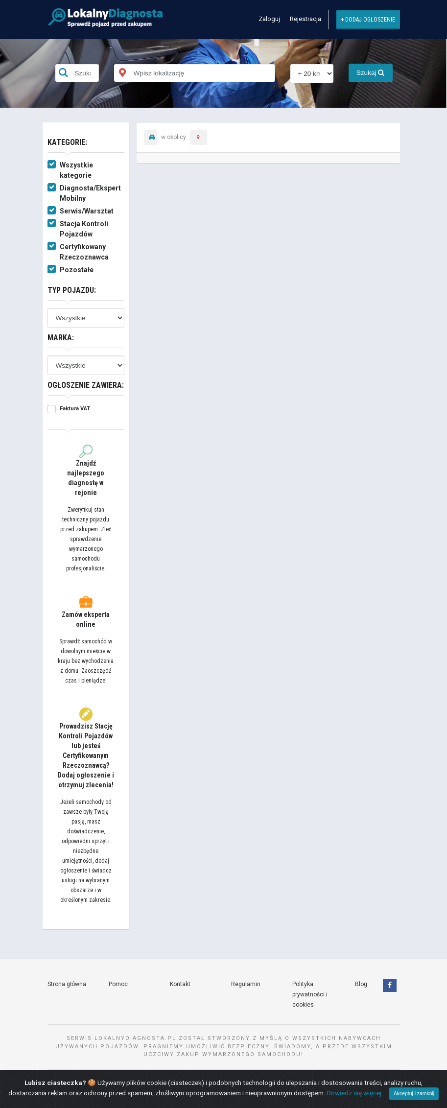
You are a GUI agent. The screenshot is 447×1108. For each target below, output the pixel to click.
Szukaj (370, 72)
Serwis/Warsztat (87, 211)
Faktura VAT (75, 408)
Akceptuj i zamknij (414, 1093)
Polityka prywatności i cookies (310, 994)
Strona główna (66, 984)
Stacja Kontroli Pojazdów (84, 229)
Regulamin (245, 984)
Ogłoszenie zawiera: (85, 385)
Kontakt (180, 984)
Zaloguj (269, 19)
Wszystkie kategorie (76, 170)
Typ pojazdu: (71, 290)
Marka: (60, 337)
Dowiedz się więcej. (355, 1093)
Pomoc (118, 984)
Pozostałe (77, 270)
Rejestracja (305, 19)
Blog (361, 984)
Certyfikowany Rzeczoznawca (84, 252)
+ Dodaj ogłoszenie (368, 19)
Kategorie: (67, 142)
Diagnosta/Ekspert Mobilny (90, 193)
